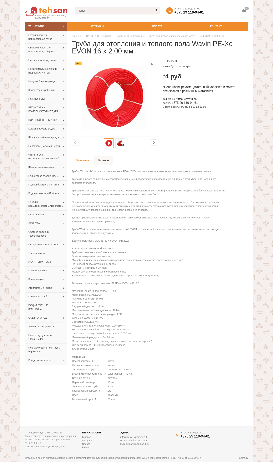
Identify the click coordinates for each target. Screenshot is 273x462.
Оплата (157, 26)
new (78, 63)
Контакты (217, 26)
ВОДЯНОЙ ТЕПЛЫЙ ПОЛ (98, 36)
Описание (82, 160)
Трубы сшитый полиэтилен (130, 36)
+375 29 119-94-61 (189, 12)
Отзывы (103, 160)
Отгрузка (97, 26)
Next (154, 142)
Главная (76, 36)
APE (168, 217)
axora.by (243, 458)
